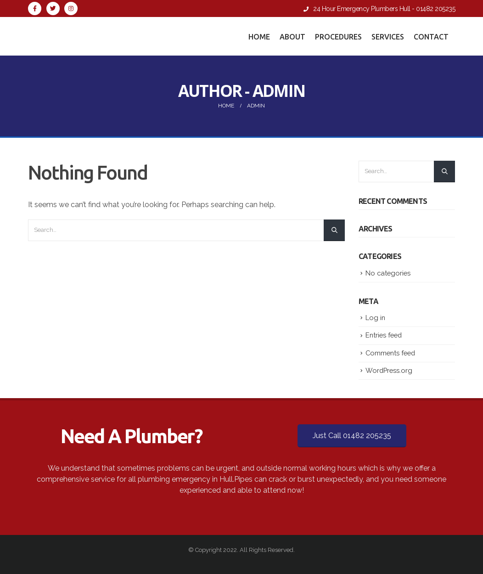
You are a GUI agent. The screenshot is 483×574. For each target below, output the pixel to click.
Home (259, 37)
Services (387, 37)
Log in (375, 317)
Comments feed (390, 353)
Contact (431, 37)
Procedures (338, 37)
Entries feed (383, 335)
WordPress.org (388, 370)
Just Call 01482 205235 (352, 435)
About (292, 37)
